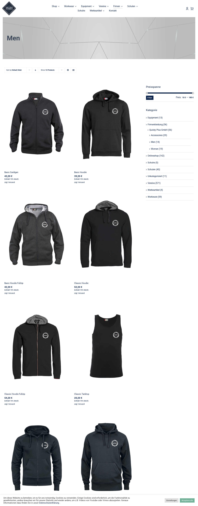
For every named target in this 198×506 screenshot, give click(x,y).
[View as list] (73, 70)
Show (47, 70)
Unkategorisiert (155, 176)
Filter (149, 98)
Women (154, 149)
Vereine (151, 183)
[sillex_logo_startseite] (9, 2)
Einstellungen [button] (171, 500)
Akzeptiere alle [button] (187, 500)
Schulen (152, 169)
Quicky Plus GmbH (158, 130)
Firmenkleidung (155, 124)
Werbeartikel (154, 190)
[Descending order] (35, 70)
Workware (152, 197)
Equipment (153, 118)
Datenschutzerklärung (49, 503)
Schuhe (151, 162)
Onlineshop (153, 156)
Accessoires (157, 135)
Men (153, 142)
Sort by (14, 70)
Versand (11, 182)
